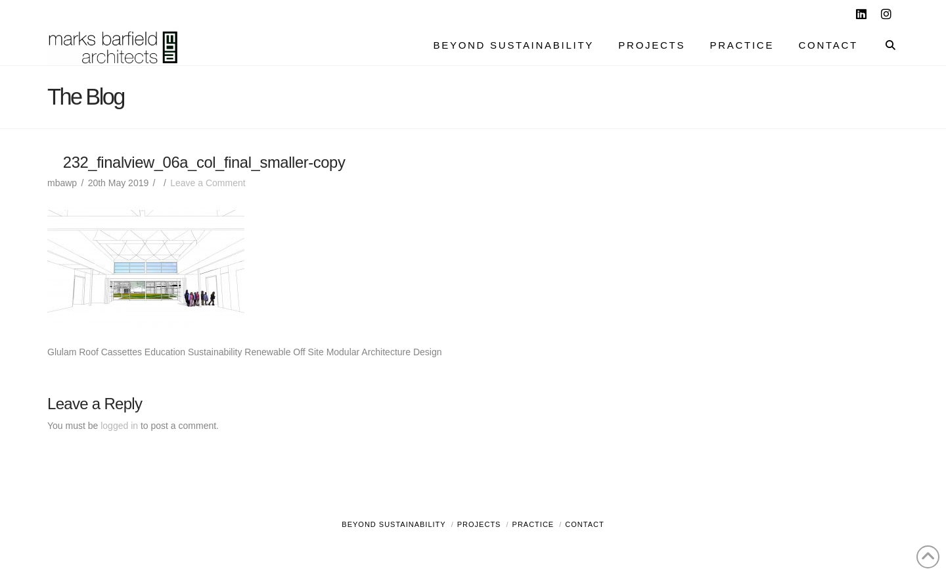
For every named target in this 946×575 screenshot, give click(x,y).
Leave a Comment (207, 183)
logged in (119, 425)
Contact (584, 524)
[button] (933, 12)
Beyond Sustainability (393, 524)
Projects (479, 524)
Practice (533, 524)
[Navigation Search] (884, 46)
